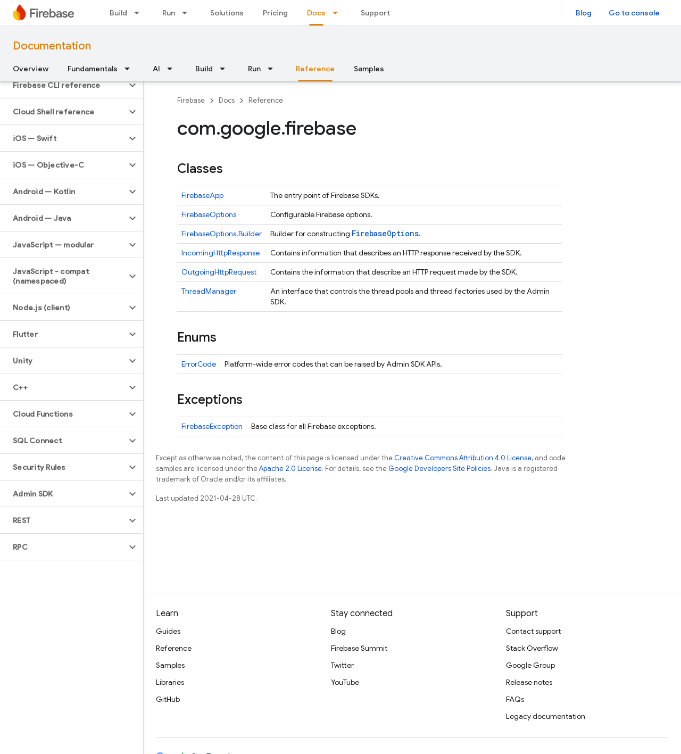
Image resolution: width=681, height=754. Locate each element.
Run (168, 13)
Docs (227, 100)
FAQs (515, 699)
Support (375, 13)
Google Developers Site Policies (439, 468)
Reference (265, 100)
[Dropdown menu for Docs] (338, 13)
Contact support (533, 631)
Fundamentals (93, 68)
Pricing (275, 13)
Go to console (634, 13)
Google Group (530, 665)
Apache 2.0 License (290, 468)
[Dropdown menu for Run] (188, 13)
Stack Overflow (532, 648)
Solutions (227, 13)
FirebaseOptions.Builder (221, 233)
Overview (30, 68)
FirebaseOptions (208, 214)
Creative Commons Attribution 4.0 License (462, 457)
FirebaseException (212, 426)
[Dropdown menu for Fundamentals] (130, 68)
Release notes (529, 682)
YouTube (345, 682)
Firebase (191, 100)
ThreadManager (208, 291)
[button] (63, 85)
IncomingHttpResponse (220, 253)
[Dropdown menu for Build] (140, 13)
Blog (584, 13)
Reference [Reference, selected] (315, 68)
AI (156, 68)
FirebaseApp (202, 195)
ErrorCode (198, 364)
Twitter (342, 665)
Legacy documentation (545, 716)
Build (118, 13)
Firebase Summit (359, 648)
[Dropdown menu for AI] (173, 68)
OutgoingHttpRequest (218, 272)
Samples (369, 68)
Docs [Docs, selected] (316, 13)
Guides (168, 631)
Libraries (170, 682)
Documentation (52, 46)
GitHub (168, 699)
